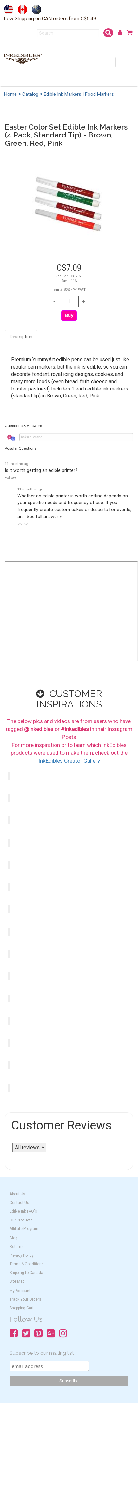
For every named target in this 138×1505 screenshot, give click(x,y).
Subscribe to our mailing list (42, 1353)
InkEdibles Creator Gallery (69, 760)
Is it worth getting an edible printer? (41, 470)
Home (10, 94)
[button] (20, 524)
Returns (16, 1246)
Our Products (21, 1220)
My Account (20, 1291)
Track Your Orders (25, 1299)
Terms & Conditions (27, 1264)
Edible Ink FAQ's (23, 1211)
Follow (10, 477)
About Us (17, 1194)
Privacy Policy (22, 1255)
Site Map (17, 1281)
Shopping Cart (22, 1308)
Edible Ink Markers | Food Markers (79, 94)
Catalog (30, 94)
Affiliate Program (24, 1229)
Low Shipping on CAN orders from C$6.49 (50, 19)
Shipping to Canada (26, 1272)
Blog (13, 1238)
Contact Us (19, 1202)
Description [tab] (21, 336)
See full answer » (44, 516)
